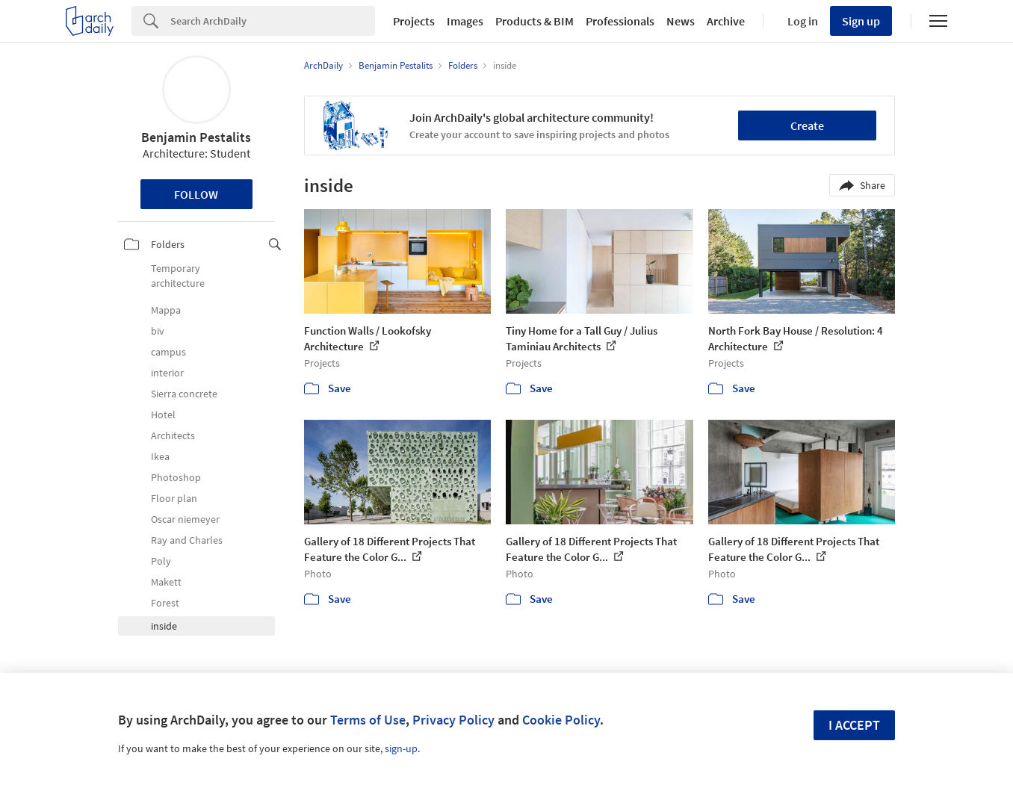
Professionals (620, 21)
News (680, 21)
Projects (414, 21)
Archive (726, 21)
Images (465, 21)
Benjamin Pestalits (196, 137)
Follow (196, 194)
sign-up (401, 748)
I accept (854, 724)
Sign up (861, 20)
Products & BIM (534, 21)
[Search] (272, 21)
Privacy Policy (453, 719)
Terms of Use (368, 719)
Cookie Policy (561, 719)
